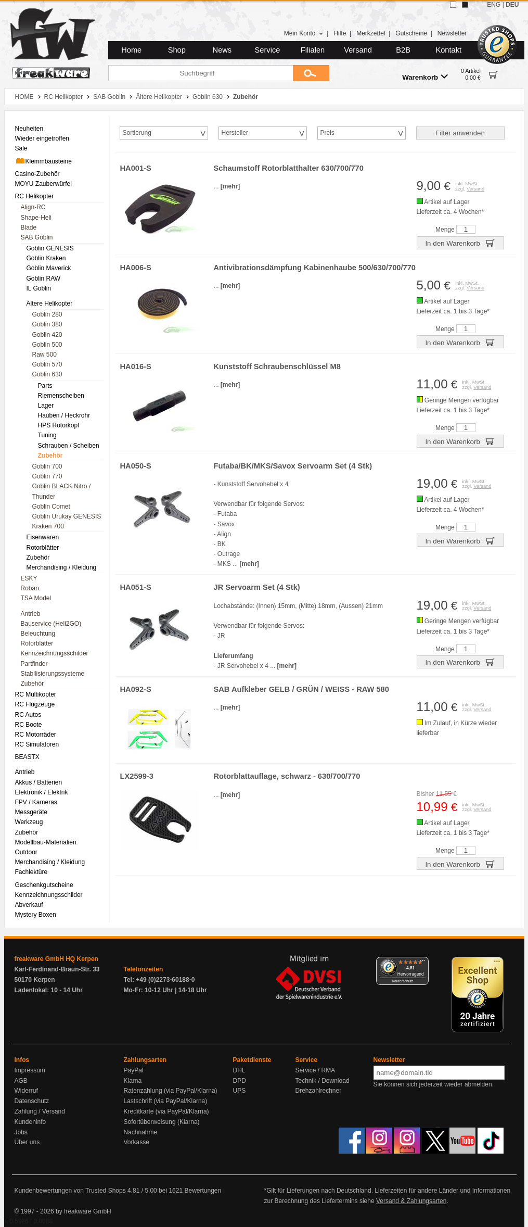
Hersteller (235, 132)
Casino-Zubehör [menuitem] (37, 174)
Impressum (30, 1070)
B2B (403, 50)
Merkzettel (370, 33)
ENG (493, 4)
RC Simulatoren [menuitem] (37, 744)
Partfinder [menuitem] (34, 663)
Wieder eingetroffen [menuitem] (42, 138)
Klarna (133, 1080)
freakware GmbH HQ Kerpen (56, 959)
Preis (327, 132)
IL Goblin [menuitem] (39, 288)
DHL (239, 1070)
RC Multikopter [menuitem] (35, 694)
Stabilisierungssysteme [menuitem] (53, 673)
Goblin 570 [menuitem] (47, 364)
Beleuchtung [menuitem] (38, 633)
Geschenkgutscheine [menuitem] (44, 885)
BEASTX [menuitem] (27, 757)
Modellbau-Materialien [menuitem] (45, 842)
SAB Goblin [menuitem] (37, 237)
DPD (239, 1080)
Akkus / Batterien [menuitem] (38, 782)
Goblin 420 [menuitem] (47, 334)
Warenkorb (425, 76)
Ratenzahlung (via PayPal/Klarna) (170, 1090)
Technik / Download (322, 1080)
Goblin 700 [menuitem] (47, 466)
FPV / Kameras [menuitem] (36, 802)
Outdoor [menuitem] (26, 852)
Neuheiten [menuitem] (29, 128)
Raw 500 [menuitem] (44, 354)
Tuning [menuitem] (47, 435)
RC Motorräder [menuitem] (35, 734)
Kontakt (448, 50)
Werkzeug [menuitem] (29, 822)
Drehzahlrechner (318, 1090)
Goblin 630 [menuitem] (47, 374)
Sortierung (137, 132)
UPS (239, 1090)
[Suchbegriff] (200, 73)
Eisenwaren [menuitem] (43, 537)
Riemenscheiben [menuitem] (61, 395)
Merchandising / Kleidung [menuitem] (62, 567)
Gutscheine (411, 33)
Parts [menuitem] (45, 385)
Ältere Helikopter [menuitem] (50, 303)
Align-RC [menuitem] (33, 207)
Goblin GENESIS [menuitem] (50, 248)
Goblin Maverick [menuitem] (49, 268)
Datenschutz (32, 1101)
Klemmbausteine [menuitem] (43, 161)
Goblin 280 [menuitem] (47, 314)
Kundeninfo (30, 1121)
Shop (177, 50)
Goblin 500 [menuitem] (47, 344)
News (222, 50)
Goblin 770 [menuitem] (47, 476)
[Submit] (311, 73)
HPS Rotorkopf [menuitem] (59, 425)
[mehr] (230, 186)
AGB (21, 1080)
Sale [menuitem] (21, 148)
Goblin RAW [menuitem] (44, 278)
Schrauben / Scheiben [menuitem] (68, 445)
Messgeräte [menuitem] (31, 812)
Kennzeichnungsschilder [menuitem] (54, 653)
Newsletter (452, 33)
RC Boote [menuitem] (28, 724)
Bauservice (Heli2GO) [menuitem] (51, 623)
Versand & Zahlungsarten (411, 1201)
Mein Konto (304, 33)
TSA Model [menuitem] (36, 598)
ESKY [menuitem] (29, 578)
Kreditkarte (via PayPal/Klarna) (166, 1111)
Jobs (21, 1132)
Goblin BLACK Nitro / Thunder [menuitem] (61, 491)
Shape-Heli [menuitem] (36, 217)
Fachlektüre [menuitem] (31, 872)
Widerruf (26, 1090)
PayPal (134, 1070)
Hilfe (339, 33)
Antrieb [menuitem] (31, 613)
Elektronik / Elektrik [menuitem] (41, 792)
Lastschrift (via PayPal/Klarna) (166, 1101)
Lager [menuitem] (46, 405)
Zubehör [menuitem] (50, 455)
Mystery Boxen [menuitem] (35, 914)
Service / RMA (315, 1070)
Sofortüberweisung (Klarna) (162, 1121)
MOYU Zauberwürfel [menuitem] (43, 183)
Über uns (27, 1142)
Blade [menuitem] (29, 227)
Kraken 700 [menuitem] (48, 526)
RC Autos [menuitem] (28, 714)
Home (131, 50)
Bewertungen (202, 1190)
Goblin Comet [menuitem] (51, 506)
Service (267, 50)
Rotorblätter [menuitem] (43, 547)
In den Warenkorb (460, 242)
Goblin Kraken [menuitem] (46, 258)
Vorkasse (136, 1142)
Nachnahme (141, 1132)
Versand (358, 50)
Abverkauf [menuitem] (29, 904)
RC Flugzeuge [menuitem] (35, 704)
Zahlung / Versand (40, 1111)
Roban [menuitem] (30, 588)
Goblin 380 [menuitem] (47, 324)
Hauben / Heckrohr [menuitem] (64, 415)
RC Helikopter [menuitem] (34, 196)
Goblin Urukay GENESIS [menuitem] (66, 516)
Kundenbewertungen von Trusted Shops (70, 1190)
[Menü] (422, 963)
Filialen (313, 50)
